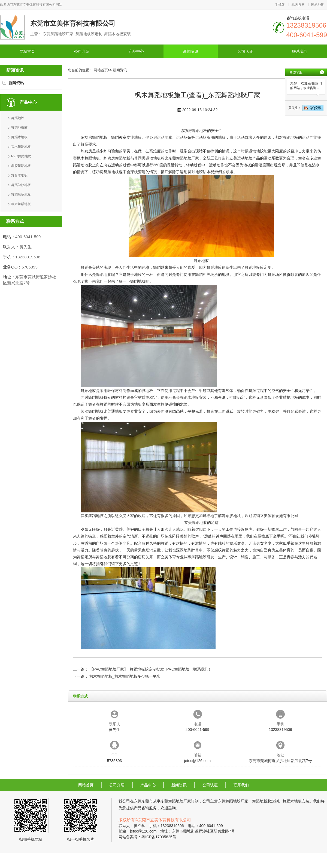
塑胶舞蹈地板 (21, 166)
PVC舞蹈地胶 (21, 156)
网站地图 (317, 4)
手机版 (280, 4)
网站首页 (27, 51)
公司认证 (245, 51)
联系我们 (299, 51)
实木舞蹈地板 (21, 147)
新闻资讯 (190, 51)
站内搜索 (298, 4)
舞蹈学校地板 (21, 185)
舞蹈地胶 (17, 118)
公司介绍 (81, 51)
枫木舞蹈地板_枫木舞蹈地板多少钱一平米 (124, 676)
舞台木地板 (19, 175)
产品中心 (136, 51)
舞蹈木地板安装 (193, 397)
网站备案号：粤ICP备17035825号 (147, 837)
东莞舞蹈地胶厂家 (183, 158)
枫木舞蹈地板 (21, 204)
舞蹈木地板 (19, 137)
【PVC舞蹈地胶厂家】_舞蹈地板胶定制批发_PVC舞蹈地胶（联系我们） (150, 669)
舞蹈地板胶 (19, 127)
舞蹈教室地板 (21, 194)
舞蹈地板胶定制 (258, 267)
